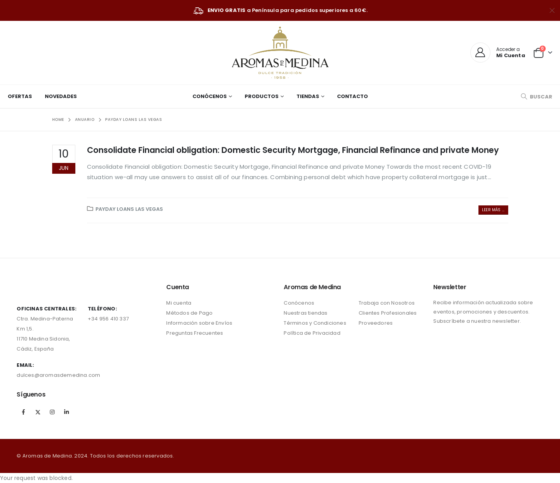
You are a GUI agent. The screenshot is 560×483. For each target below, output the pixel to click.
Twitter (38, 412)
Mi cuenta (178, 303)
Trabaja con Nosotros (387, 303)
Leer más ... (493, 210)
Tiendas (307, 96)
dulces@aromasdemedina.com (58, 375)
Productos (262, 96)
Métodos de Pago (189, 313)
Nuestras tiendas (305, 313)
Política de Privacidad (312, 333)
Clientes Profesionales (388, 313)
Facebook (23, 412)
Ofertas (20, 96)
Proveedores (376, 323)
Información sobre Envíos (199, 323)
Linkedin (66, 412)
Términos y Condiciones (315, 323)
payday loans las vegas (129, 209)
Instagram (52, 412)
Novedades (61, 96)
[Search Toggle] (536, 97)
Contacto (352, 96)
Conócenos (209, 96)
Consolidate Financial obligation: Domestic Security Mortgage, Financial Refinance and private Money (293, 150)
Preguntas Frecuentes (194, 333)
